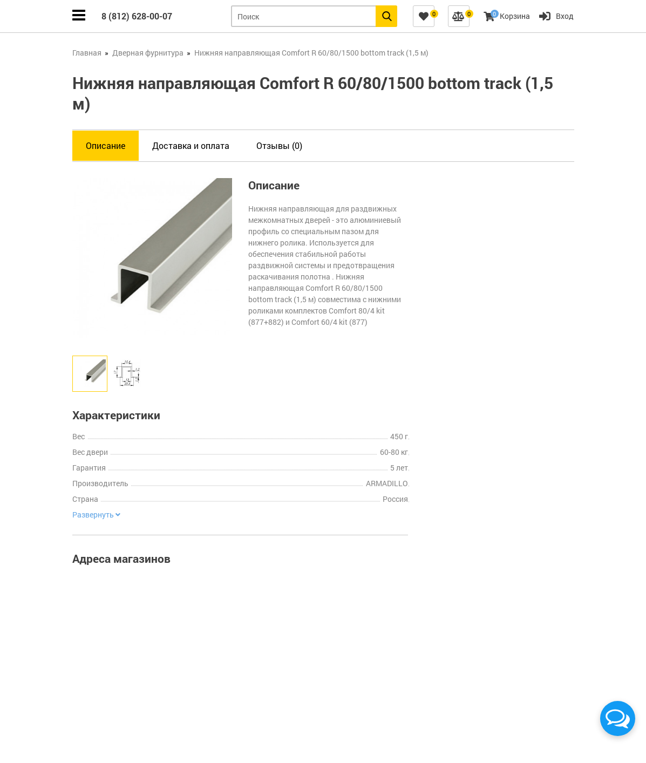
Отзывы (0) (279, 145)
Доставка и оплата (190, 145)
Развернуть (96, 515)
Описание (105, 145)
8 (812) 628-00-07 (136, 16)
